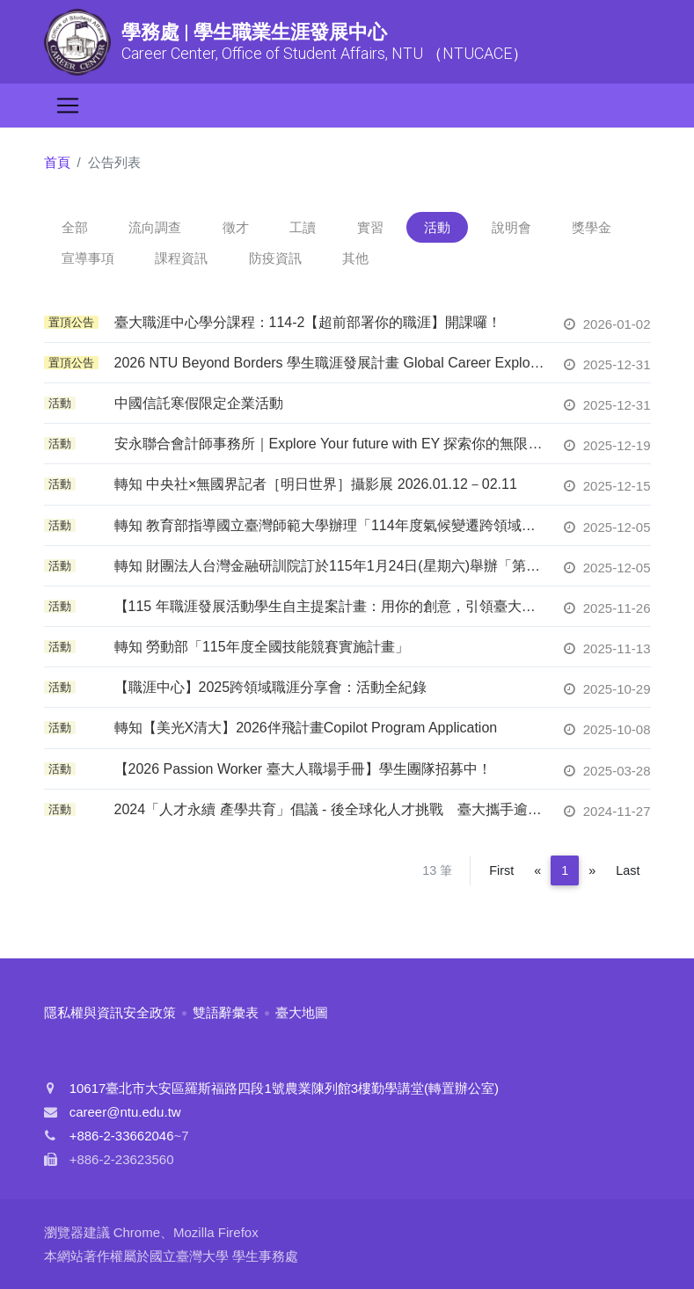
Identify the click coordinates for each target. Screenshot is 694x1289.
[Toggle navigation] (67, 105)
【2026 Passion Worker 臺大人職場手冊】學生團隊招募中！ (303, 768)
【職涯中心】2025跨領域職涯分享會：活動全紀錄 (270, 687)
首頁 (57, 162)
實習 (370, 227)
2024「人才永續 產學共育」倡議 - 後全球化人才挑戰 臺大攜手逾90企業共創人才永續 (329, 809)
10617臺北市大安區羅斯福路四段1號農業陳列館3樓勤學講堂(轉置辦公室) (284, 1088)
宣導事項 (88, 258)
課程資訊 (181, 258)
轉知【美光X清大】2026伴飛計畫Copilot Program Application (306, 727)
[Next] (592, 870)
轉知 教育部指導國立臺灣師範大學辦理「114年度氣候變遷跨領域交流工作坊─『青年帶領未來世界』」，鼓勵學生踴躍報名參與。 (329, 525)
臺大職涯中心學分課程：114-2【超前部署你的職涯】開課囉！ (308, 322)
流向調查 (154, 227)
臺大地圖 (301, 1012)
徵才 (236, 227)
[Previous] (537, 870)
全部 (75, 227)
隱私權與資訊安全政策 (110, 1012)
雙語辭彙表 (226, 1012)
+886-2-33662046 (121, 1135)
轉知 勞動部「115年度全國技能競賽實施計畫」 (261, 646)
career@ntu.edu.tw (125, 1111)
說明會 (511, 227)
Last (627, 870)
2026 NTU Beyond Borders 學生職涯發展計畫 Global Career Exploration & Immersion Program (329, 362)
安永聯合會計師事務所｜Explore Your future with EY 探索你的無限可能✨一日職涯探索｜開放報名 (329, 443)
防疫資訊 (275, 258)
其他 (355, 258)
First (501, 870)
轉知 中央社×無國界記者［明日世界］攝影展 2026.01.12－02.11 (315, 484)
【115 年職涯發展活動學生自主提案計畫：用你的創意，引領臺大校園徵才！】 (329, 606)
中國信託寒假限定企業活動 (198, 403)
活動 (437, 227)
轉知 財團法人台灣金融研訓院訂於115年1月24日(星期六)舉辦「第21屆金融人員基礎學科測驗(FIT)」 (329, 565)
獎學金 (591, 227)
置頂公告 (71, 322)
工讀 (302, 227)
